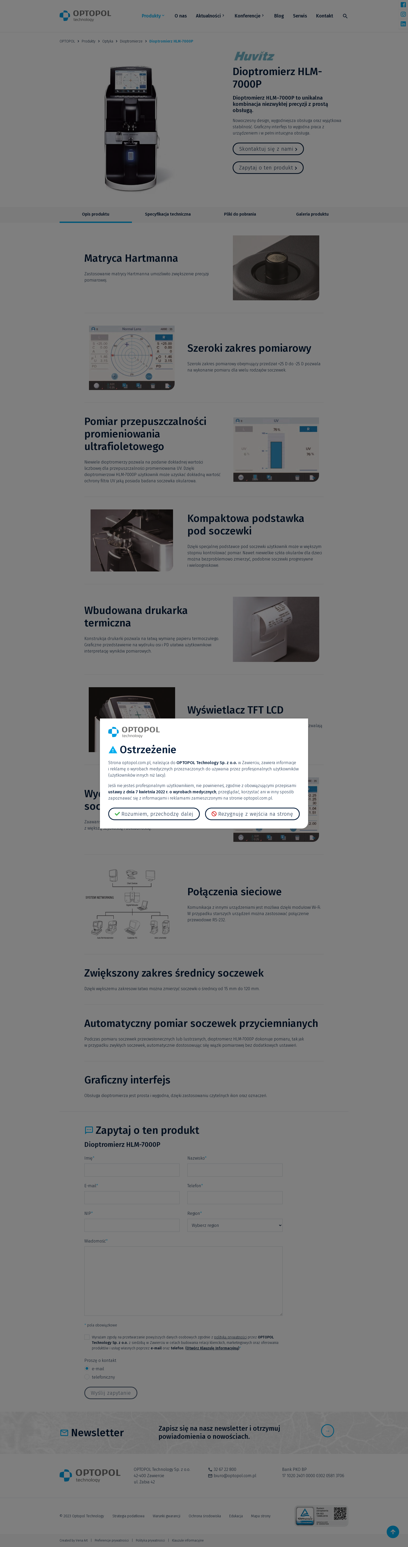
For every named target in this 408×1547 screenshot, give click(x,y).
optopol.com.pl (136, 762)
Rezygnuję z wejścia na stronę (255, 814)
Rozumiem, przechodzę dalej (157, 814)
